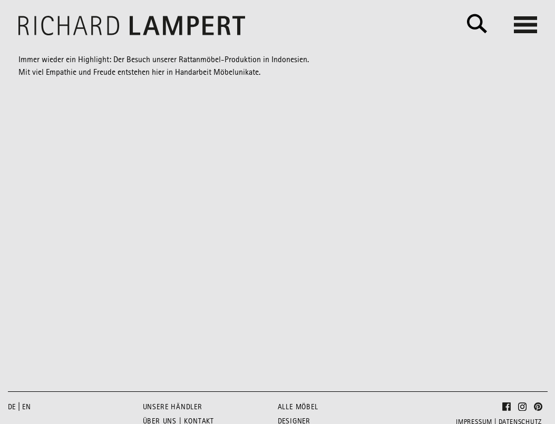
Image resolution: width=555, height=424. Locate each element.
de (12, 407)
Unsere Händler (172, 407)
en (26, 407)
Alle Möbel (298, 407)
